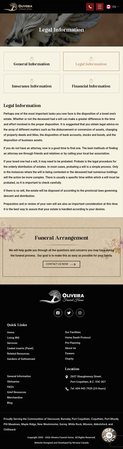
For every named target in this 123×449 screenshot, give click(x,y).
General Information (32, 64)
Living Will (13, 337)
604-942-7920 (83, 388)
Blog (9, 402)
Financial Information (91, 86)
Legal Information (91, 64)
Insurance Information (32, 86)
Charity (69, 358)
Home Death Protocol (78, 337)
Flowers (69, 353)
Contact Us (90, 6)
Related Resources (18, 353)
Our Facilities (73, 332)
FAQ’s (10, 386)
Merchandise (15, 397)
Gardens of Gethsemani (21, 359)
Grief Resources (16, 392)
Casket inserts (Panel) (20, 348)
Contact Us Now (57, 264)
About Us (70, 348)
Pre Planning (72, 342)
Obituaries (13, 381)
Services (12, 343)
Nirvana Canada (80, 442)
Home (10, 332)
